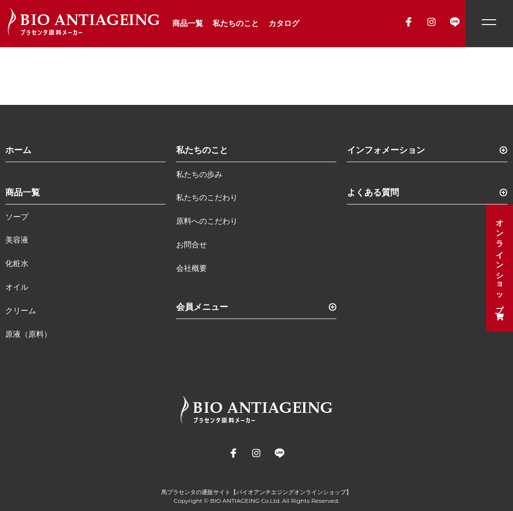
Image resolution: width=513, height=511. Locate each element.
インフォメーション (386, 150)
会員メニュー (202, 307)
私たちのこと (236, 23)
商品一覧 (187, 23)
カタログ (284, 23)
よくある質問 (373, 192)
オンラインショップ (499, 268)
